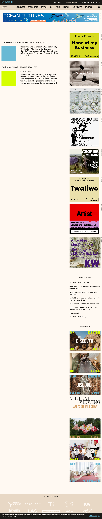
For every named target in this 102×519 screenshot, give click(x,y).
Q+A (51, 7)
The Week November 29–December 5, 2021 (24, 42)
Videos (58, 7)
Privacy (68, 2)
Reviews (43, 7)
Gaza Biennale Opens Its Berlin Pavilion (84, 304)
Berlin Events (77, 7)
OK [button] (99, 516)
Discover (66, 7)
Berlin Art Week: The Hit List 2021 (19, 67)
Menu (4, 7)
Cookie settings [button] (93, 516)
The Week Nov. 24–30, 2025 (80, 283)
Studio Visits (21, 7)
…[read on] (52, 83)
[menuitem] (20, 8)
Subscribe (57, 2)
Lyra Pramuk (74, 313)
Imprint (74, 2)
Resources (88, 7)
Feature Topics (33, 7)
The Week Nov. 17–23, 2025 (80, 317)
